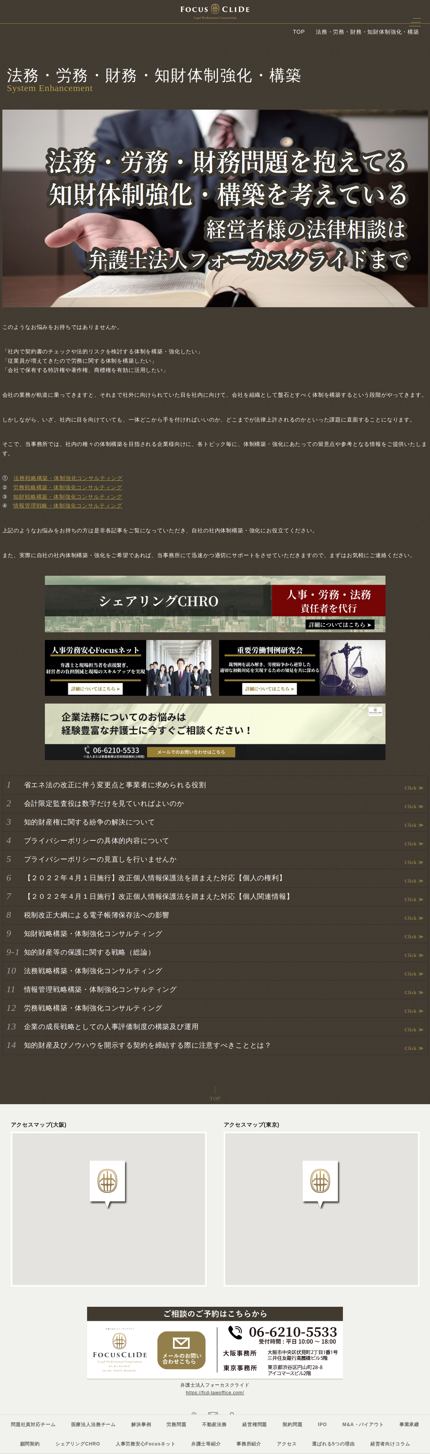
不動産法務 (214, 1424)
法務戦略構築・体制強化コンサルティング (68, 478)
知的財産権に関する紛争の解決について (89, 822)
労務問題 (176, 1424)
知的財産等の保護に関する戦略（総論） (89, 952)
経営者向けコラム (390, 1444)
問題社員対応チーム (33, 1424)
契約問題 (292, 1424)
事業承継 (409, 1424)
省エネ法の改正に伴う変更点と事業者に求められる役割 (115, 785)
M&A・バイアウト (363, 1424)
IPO (322, 1424)
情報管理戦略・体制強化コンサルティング (67, 505)
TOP (299, 32)
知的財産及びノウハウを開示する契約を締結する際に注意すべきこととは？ (148, 1045)
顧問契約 (30, 1444)
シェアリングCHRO (77, 1444)
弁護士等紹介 (206, 1444)
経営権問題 (254, 1424)
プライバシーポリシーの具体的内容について (97, 841)
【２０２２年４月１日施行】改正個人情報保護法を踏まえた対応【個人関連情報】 (159, 896)
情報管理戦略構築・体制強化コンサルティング (100, 989)
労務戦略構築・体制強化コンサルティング (67, 487)
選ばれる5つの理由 (333, 1444)
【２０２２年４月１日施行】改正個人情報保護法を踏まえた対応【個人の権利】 (155, 878)
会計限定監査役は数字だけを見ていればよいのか (104, 803)
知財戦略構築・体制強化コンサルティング (67, 497)
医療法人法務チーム (93, 1424)
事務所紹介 (248, 1444)
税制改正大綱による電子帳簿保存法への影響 (97, 915)
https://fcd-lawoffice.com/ (215, 1392)
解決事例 (141, 1424)
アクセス (286, 1444)
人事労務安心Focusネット (146, 1444)
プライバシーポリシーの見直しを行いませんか (100, 859)
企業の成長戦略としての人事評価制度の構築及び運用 (111, 1027)
